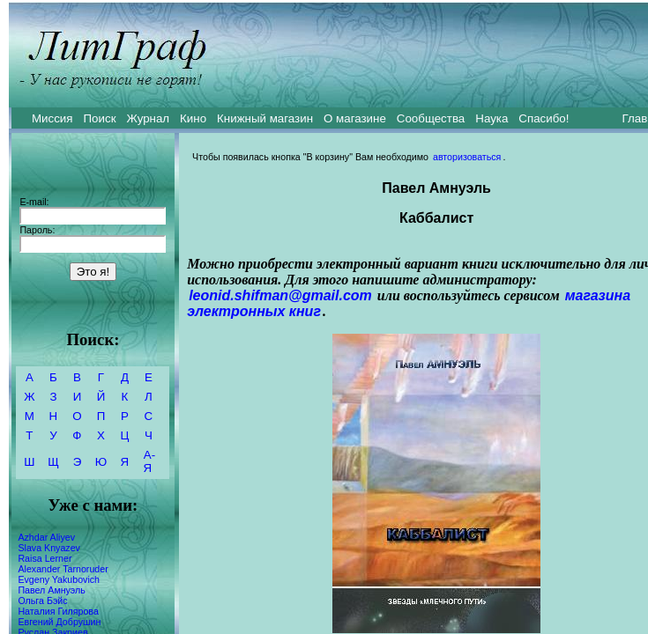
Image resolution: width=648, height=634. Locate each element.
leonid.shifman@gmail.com (280, 295)
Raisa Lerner (44, 558)
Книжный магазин (265, 118)
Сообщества (431, 118)
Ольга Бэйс (42, 600)
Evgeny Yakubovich (59, 579)
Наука (491, 118)
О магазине (355, 118)
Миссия (52, 118)
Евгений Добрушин (59, 621)
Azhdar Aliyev (46, 537)
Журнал (147, 118)
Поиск (100, 118)
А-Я (149, 461)
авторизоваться (467, 156)
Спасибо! (543, 118)
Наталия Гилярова (58, 611)
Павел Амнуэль (51, 590)
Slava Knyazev (49, 547)
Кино (193, 118)
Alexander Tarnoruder (63, 569)
